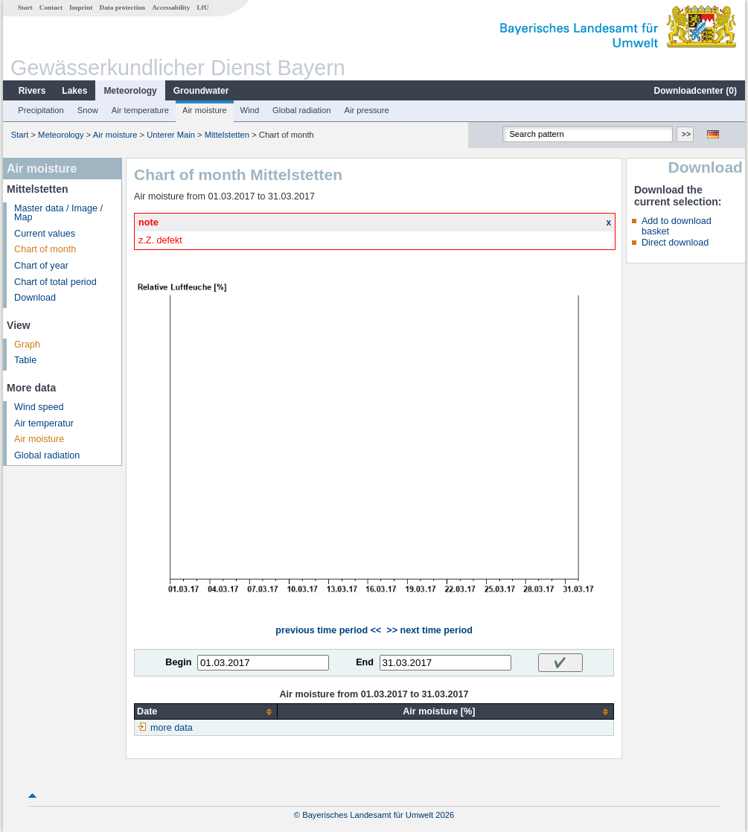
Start (25, 7)
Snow (87, 110)
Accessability (171, 7)
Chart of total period (55, 282)
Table (25, 360)
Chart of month (45, 249)
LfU (202, 7)
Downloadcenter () (695, 91)
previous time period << (328, 630)
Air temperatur (44, 423)
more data (171, 728)
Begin (178, 662)
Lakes (74, 91)
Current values (44, 233)
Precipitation (41, 110)
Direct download (675, 242)
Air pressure (366, 110)
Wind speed (39, 407)
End (365, 662)
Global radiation (301, 110)
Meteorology (129, 91)
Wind (250, 110)
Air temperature (140, 110)
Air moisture (204, 110)
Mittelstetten (227, 134)
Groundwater (201, 91)
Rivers (32, 91)
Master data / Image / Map (58, 213)
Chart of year (41, 265)
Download (35, 297)
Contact (51, 7)
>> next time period (429, 630)
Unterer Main (171, 134)
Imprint (80, 7)
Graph (27, 344)
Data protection (122, 7)
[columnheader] (206, 712)
